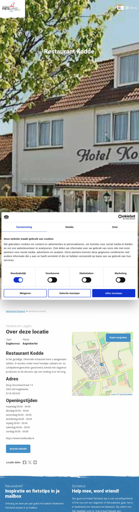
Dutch (120, 8)
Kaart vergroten (118, 337)
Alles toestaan (113, 293)
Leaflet (113, 394)
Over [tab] (115, 227)
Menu (133, 8)
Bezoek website (18, 448)
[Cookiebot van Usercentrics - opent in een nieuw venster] (120, 217)
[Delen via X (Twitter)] (30, 463)
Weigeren (25, 293)
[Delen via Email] (35, 463)
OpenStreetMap (125, 394)
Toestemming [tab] (24, 227)
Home (12, 8)
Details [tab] (69, 227)
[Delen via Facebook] (24, 463)
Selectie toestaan (69, 293)
